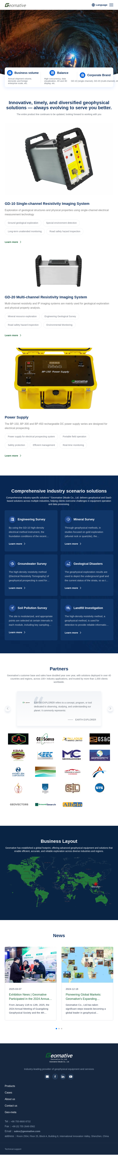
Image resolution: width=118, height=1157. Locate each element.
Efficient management (44, 445)
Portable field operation (74, 436)
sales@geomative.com (22, 1131)
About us (10, 1099)
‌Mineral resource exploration (22, 316)
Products (10, 1086)
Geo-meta (10, 1112)
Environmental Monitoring (59, 325)
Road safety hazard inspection (65, 231)
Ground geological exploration (23, 223)
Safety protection (16, 445)
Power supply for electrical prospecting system (31, 436)
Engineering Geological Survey (60, 316)
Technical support (13, 1149)
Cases (8, 1092)
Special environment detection (61, 223)
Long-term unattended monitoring (25, 231)
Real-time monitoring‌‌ (73, 445)
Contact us (11, 1105)
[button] (56, 63)
